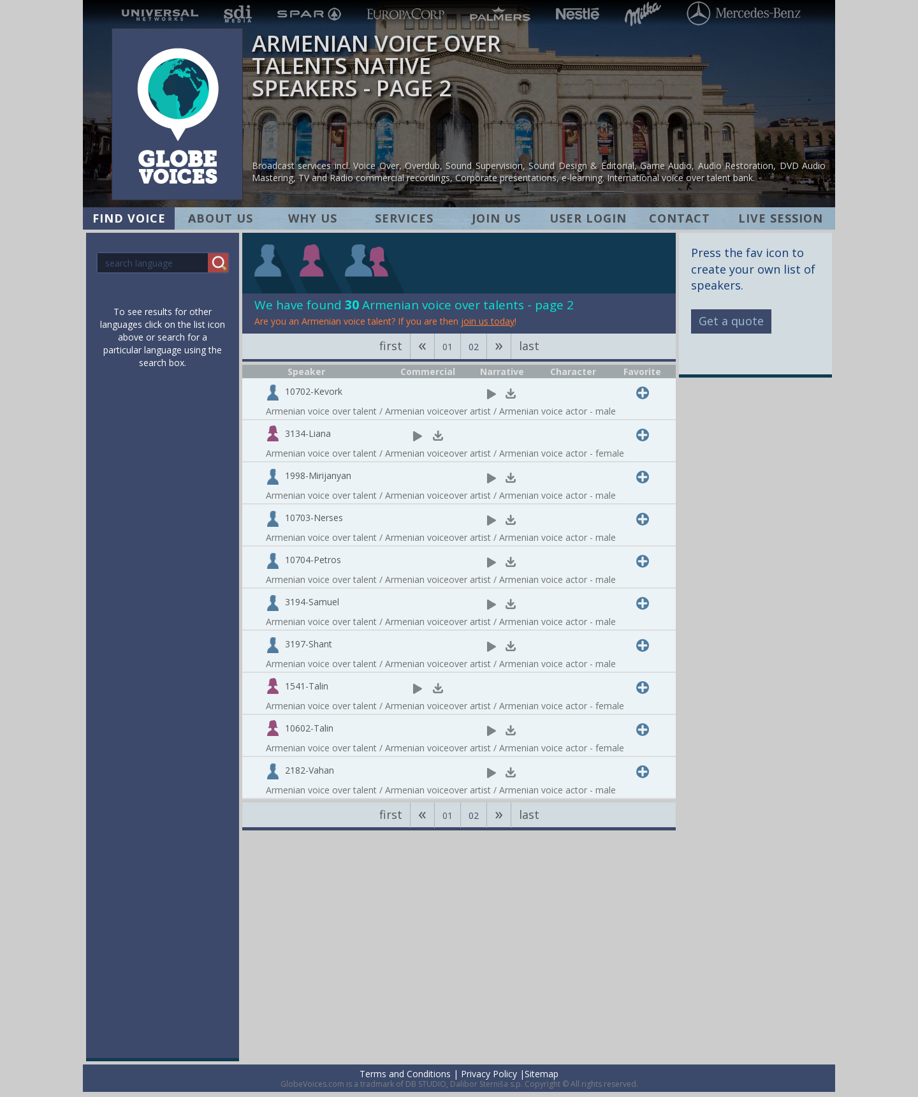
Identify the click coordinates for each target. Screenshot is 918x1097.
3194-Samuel (312, 602)
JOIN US (496, 218)
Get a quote (731, 320)
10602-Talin (309, 728)
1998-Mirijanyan (318, 475)
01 (447, 347)
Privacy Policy (489, 1074)
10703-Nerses (314, 518)
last (529, 345)
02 (474, 347)
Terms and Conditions (405, 1074)
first (390, 345)
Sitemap (541, 1074)
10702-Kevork (313, 391)
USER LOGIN (588, 218)
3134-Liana (308, 433)
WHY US (312, 218)
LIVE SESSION (780, 218)
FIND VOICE (129, 218)
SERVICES (404, 218)
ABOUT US (220, 218)
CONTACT (679, 218)
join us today (487, 321)
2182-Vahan (309, 770)
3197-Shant (308, 644)
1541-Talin (306, 686)
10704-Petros (313, 560)
